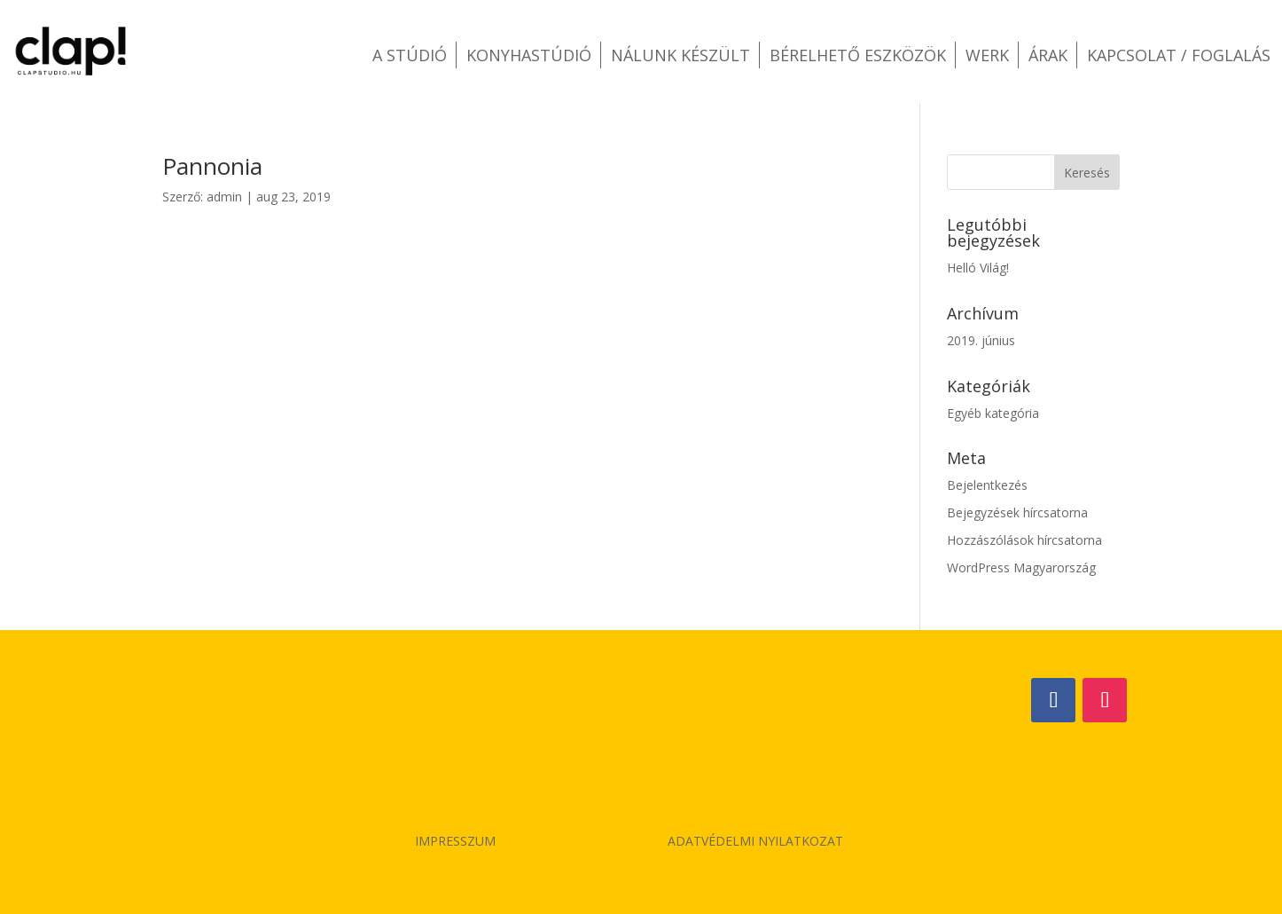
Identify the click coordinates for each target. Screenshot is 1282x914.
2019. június (981, 340)
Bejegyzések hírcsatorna (1017, 512)
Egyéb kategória (993, 413)
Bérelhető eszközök (858, 55)
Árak (1047, 55)
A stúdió (409, 55)
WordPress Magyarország (1021, 567)
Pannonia (212, 166)
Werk (987, 55)
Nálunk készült (680, 55)
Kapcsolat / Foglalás (1178, 55)
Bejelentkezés (987, 485)
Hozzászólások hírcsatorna (1024, 540)
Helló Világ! (978, 267)
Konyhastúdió (528, 55)
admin (224, 196)
